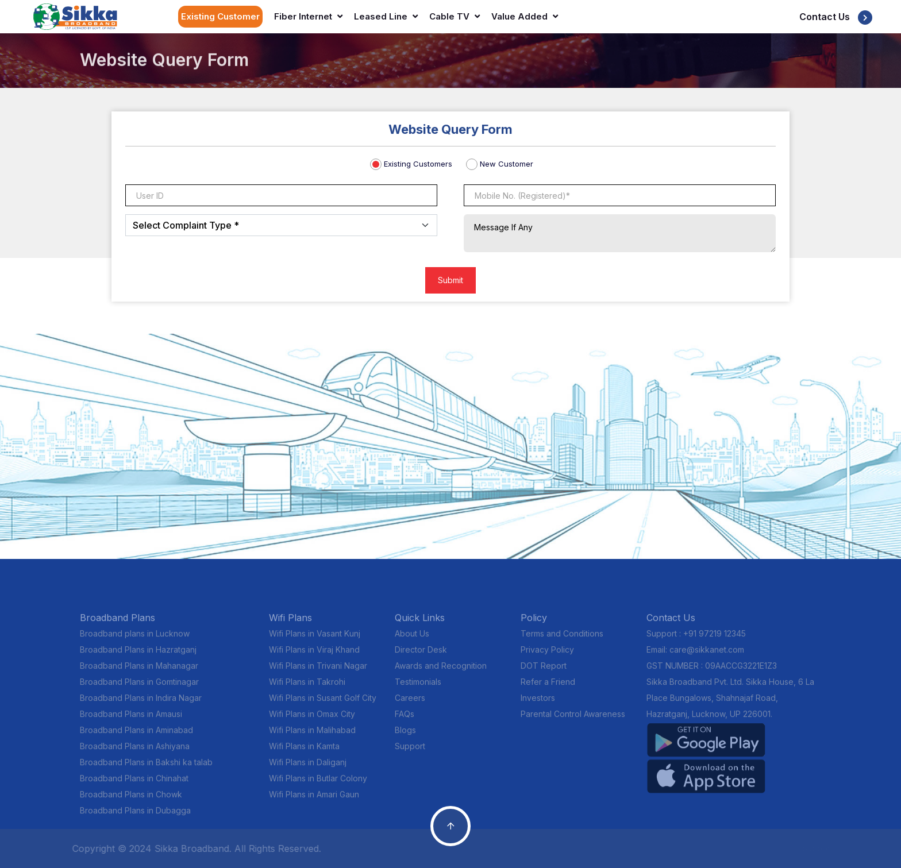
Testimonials (418, 687)
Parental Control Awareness (573, 719)
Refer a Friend (548, 687)
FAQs (404, 719)
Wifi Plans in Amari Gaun (314, 800)
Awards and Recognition (441, 671)
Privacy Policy (547, 655)
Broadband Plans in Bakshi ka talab (146, 768)
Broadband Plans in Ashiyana (135, 752)
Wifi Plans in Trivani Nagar (318, 671)
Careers (410, 703)
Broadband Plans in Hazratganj (138, 655)
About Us (412, 639)
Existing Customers (418, 163)
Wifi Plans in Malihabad (312, 735)
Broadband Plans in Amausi (131, 719)
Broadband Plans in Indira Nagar (141, 703)
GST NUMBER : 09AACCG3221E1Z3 (711, 671)
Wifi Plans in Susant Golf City (322, 703)
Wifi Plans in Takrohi (307, 687)
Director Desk (421, 655)
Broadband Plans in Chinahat (134, 784)
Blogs (405, 735)
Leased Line (386, 16)
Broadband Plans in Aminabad (136, 735)
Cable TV (454, 16)
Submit (450, 280)
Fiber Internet (308, 16)
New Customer (506, 163)
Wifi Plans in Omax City (312, 719)
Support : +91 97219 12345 (696, 639)
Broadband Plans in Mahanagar (139, 671)
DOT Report (544, 671)
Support (410, 752)
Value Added (524, 16)
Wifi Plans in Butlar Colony (318, 784)
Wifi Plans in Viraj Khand (314, 655)
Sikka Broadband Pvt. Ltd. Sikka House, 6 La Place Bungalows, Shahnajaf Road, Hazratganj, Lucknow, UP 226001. (730, 703)
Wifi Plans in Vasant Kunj (314, 639)
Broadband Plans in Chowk (131, 800)
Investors (538, 703)
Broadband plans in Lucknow (135, 639)
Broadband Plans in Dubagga (135, 816)
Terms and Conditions (562, 639)
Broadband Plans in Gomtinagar (139, 687)
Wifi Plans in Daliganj (307, 768)
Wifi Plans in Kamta (304, 752)
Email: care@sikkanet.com (695, 655)
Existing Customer (220, 16)
